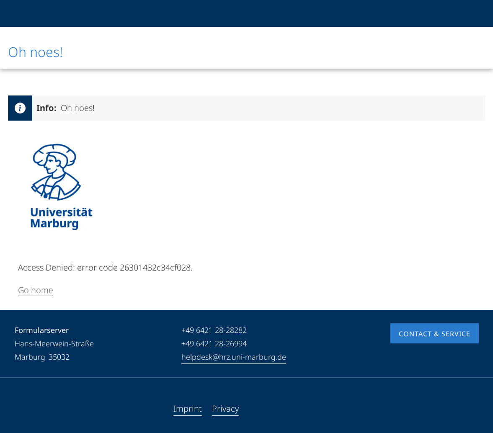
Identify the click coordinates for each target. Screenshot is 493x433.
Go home (35, 290)
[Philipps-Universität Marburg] (36, 13)
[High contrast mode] (471, 13)
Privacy (225, 408)
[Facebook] (21, 408)
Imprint (187, 408)
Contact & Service (434, 333)
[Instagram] (48, 408)
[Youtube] (34, 408)
